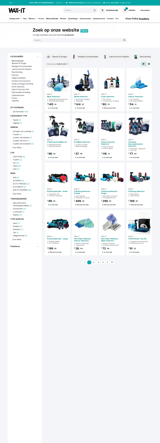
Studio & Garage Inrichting (22, 84)
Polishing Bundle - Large (57, 239)
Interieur (15, 75)
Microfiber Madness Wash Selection (109, 240)
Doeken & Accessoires (21, 81)
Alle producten (18, 61)
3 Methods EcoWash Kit (57, 142)
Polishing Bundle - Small (57, 191)
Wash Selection (53, 97)
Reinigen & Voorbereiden (22, 66)
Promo (14, 98)
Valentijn (15, 101)
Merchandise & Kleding (21, 92)
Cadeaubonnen (18, 95)
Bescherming (17, 72)
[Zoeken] (94, 10)
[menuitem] (15, 19)
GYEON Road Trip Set (137, 239)
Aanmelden (145, 10)
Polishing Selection (136, 191)
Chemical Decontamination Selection (135, 144)
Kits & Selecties (18, 87)
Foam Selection (107, 97)
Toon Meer (16, 147)
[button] (57, 64)
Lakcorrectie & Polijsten (22, 69)
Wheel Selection (81, 97)
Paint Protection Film (20, 89)
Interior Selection (135, 97)
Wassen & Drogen (19, 63)
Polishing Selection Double (82, 192)
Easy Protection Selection (108, 143)
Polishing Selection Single (109, 192)
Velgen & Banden (19, 78)
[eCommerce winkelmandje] (109, 10)
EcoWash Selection (82, 142)
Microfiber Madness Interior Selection (82, 240)
